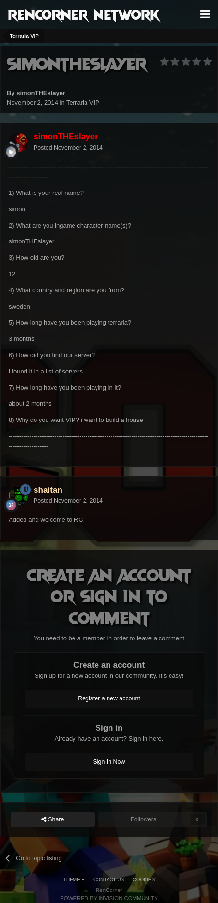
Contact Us (108, 879)
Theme (74, 879)
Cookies (144, 879)
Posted (68, 147)
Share (52, 820)
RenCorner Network (84, 14)
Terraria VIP (82, 102)
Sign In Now (109, 762)
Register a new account (109, 698)
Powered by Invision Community (109, 898)
